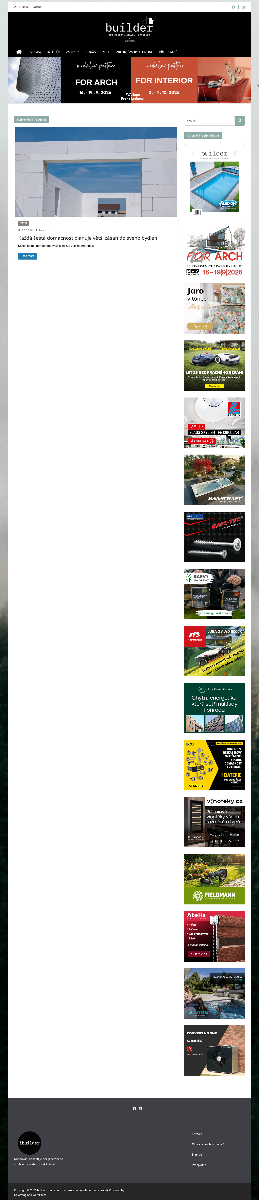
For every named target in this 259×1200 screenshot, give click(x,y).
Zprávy (91, 52)
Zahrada (72, 52)
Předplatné (168, 52)
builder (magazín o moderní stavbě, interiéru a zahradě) (72, 1190)
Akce (106, 52)
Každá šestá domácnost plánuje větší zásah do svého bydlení (88, 237)
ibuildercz (44, 230)
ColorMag (20, 1195)
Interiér (53, 52)
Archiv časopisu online (134, 52)
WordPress (40, 1195)
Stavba (35, 52)
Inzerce (197, 1155)
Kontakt (197, 1134)
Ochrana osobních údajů (208, 1144)
